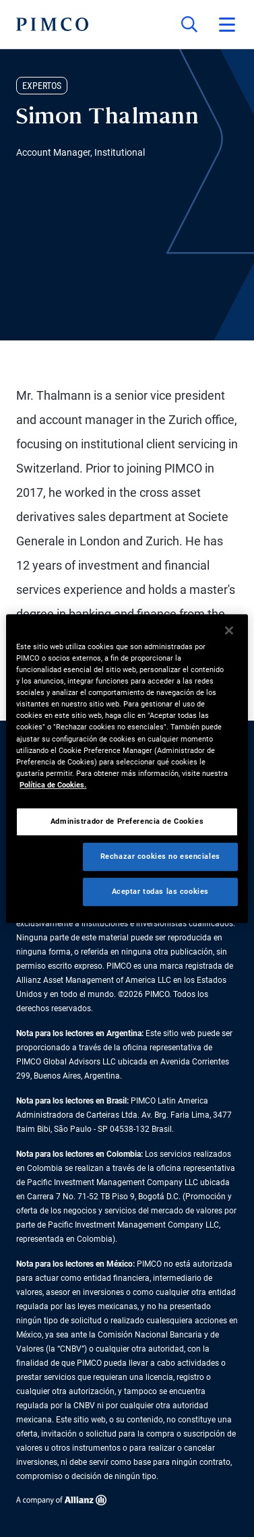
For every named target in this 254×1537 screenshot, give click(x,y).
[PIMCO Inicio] (52, 24)
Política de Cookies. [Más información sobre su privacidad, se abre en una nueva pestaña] (53, 784)
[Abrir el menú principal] (227, 24)
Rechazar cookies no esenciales (160, 856)
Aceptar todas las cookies (160, 891)
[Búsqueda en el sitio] (189, 24)
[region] (126, 768)
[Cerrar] (229, 630)
